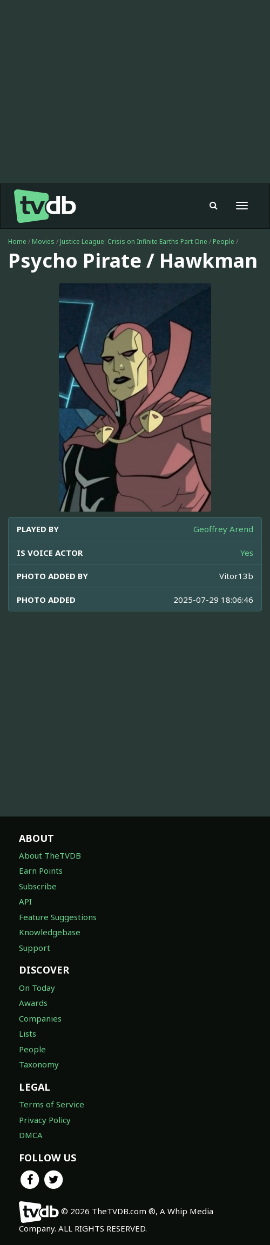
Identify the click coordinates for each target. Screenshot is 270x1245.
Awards (33, 1002)
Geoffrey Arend (223, 528)
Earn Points (41, 870)
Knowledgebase (49, 932)
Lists (27, 1033)
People (223, 241)
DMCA (31, 1135)
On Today (37, 987)
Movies (43, 241)
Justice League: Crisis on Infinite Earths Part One (133, 241)
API (25, 901)
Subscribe (38, 886)
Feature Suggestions (58, 916)
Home (17, 241)
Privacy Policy (45, 1119)
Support (34, 947)
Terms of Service (51, 1104)
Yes (246, 552)
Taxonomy (39, 1064)
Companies (40, 1018)
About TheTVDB (50, 855)
